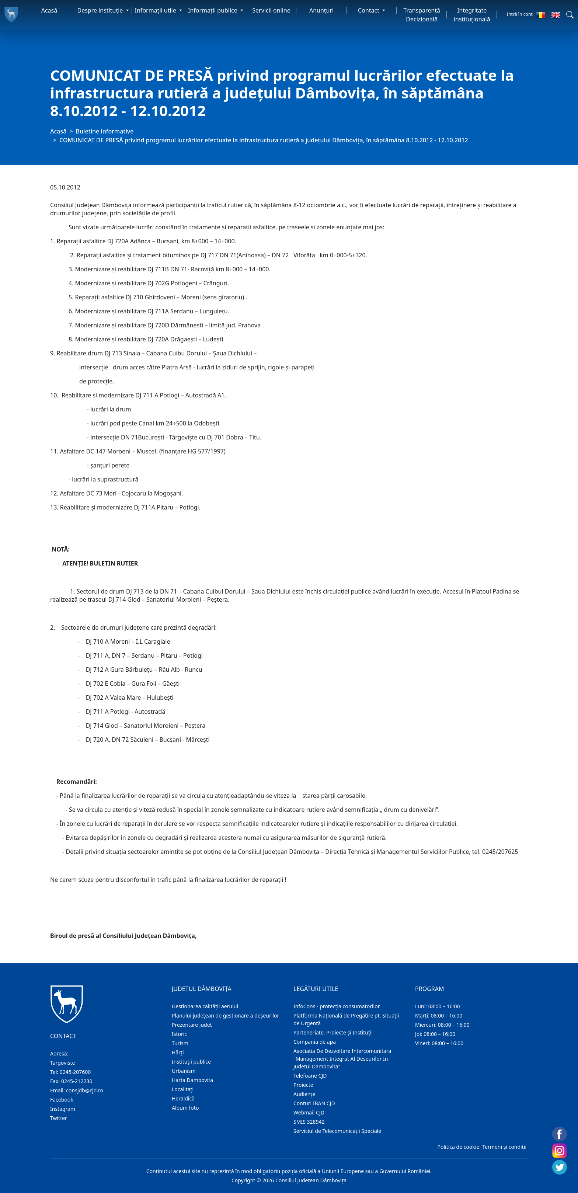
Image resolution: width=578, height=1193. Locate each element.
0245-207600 (75, 1071)
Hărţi (178, 1052)
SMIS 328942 (309, 1121)
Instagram (62, 1108)
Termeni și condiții (504, 1146)
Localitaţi (183, 1089)
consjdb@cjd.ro (84, 1090)
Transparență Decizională (421, 14)
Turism (180, 1043)
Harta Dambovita (192, 1080)
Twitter (58, 1117)
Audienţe (304, 1094)
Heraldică (183, 1098)
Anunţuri (321, 10)
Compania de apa (314, 1041)
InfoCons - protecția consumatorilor (336, 1006)
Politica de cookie (458, 1146)
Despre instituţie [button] (100, 10)
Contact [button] (369, 10)
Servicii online (271, 10)
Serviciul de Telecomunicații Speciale (337, 1130)
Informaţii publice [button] (213, 10)
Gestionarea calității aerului (205, 1006)
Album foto (185, 1107)
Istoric (179, 1033)
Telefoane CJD (310, 1075)
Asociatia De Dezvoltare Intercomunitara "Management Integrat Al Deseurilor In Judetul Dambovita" (342, 1058)
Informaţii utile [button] (156, 10)
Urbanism (184, 1070)
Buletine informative (105, 131)
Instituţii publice (191, 1061)
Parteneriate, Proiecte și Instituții (333, 1032)
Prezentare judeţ (192, 1024)
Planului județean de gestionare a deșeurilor (225, 1015)
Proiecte (303, 1084)
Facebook (61, 1099)
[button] (570, 14)
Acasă (49, 10)
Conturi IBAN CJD (314, 1103)
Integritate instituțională (472, 14)
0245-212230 (77, 1081)
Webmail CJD (308, 1112)
